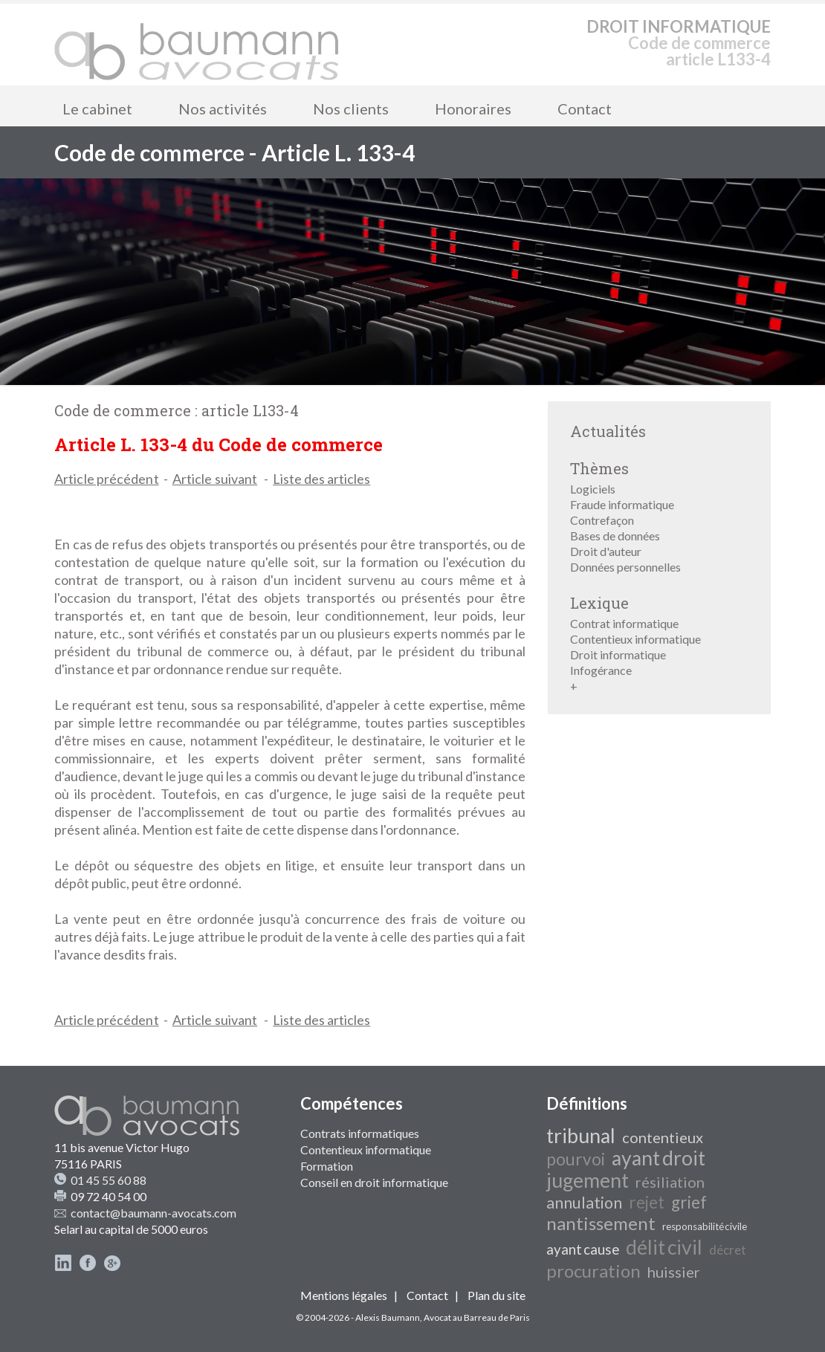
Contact (584, 108)
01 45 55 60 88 (108, 1180)
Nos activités (222, 108)
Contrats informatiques (359, 1133)
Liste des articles (321, 478)
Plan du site (496, 1295)
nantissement (601, 1223)
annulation (584, 1202)
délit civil (664, 1247)
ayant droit (658, 1158)
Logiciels (592, 489)
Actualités (608, 431)
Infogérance (601, 670)
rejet (646, 1202)
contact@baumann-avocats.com (153, 1213)
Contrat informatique (624, 623)
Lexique (599, 602)
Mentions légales (343, 1295)
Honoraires (473, 108)
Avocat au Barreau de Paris (477, 1317)
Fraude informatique (622, 504)
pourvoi (575, 1159)
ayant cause (582, 1249)
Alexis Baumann (387, 1317)
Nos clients (351, 108)
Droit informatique (618, 654)
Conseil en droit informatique (374, 1182)
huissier (673, 1272)
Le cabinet (97, 108)
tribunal (580, 1136)
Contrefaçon (602, 520)
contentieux (662, 1137)
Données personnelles (625, 567)
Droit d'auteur (605, 551)
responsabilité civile (704, 1226)
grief (689, 1202)
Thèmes (599, 468)
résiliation (670, 1182)
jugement (587, 1180)
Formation (326, 1166)
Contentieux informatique (635, 639)
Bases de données (615, 535)
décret (727, 1250)
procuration (593, 1270)
